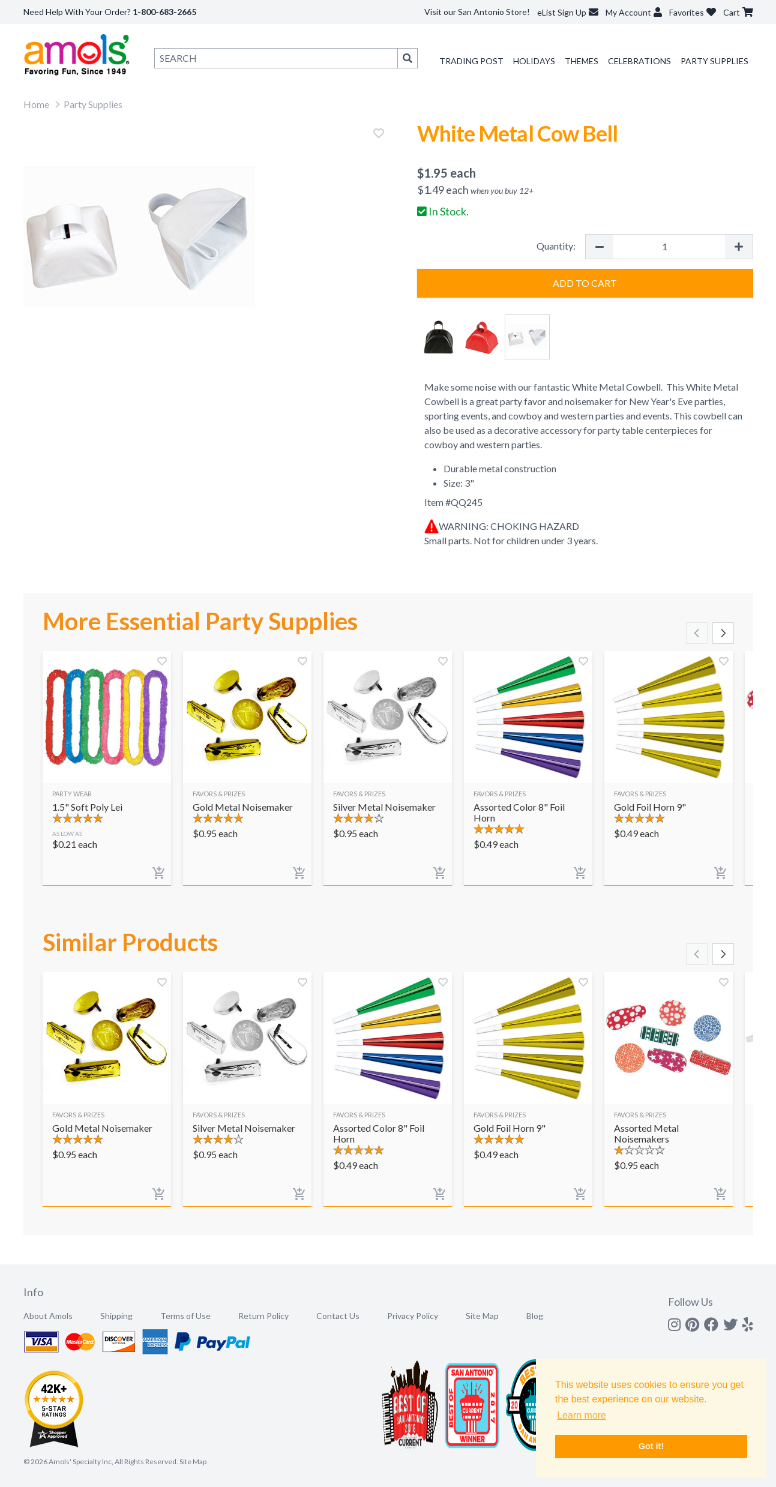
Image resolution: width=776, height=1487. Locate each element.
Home (36, 104)
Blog (534, 1316)
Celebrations (639, 61)
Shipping (116, 1316)
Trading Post (471, 61)
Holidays (534, 61)
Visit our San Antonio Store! (477, 12)
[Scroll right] (723, 633)
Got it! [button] (651, 1446)
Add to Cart (585, 283)
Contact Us (337, 1316)
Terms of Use (185, 1316)
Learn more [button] (581, 1415)
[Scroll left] (697, 633)
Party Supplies (714, 61)
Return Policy (263, 1316)
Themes (581, 61)
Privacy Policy (412, 1316)
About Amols (48, 1316)
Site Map (482, 1316)
